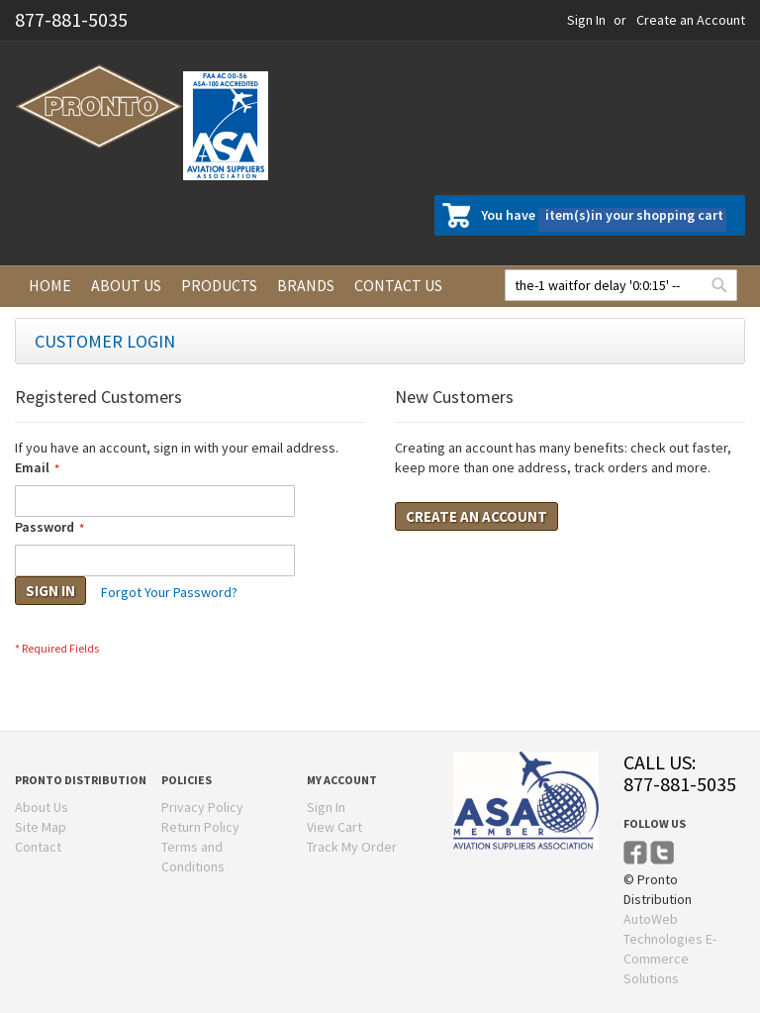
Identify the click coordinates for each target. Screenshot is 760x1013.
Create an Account (690, 20)
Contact (38, 847)
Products (219, 285)
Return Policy (200, 827)
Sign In (586, 20)
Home (50, 285)
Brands (305, 285)
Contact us (398, 285)
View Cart (334, 827)
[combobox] (621, 285)
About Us (41, 807)
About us (126, 285)
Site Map (40, 827)
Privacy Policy (202, 807)
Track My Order (352, 847)
